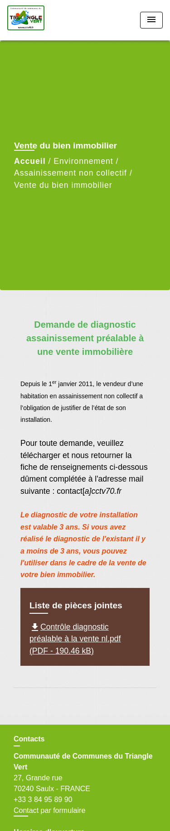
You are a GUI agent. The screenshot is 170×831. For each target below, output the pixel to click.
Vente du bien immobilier (63, 185)
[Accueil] (41, 20)
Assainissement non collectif (70, 172)
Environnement (83, 161)
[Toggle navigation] (151, 20)
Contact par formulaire (49, 810)
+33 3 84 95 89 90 (43, 799)
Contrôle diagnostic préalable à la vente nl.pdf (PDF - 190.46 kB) (75, 638)
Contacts (29, 739)
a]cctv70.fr (103, 491)
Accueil (30, 161)
